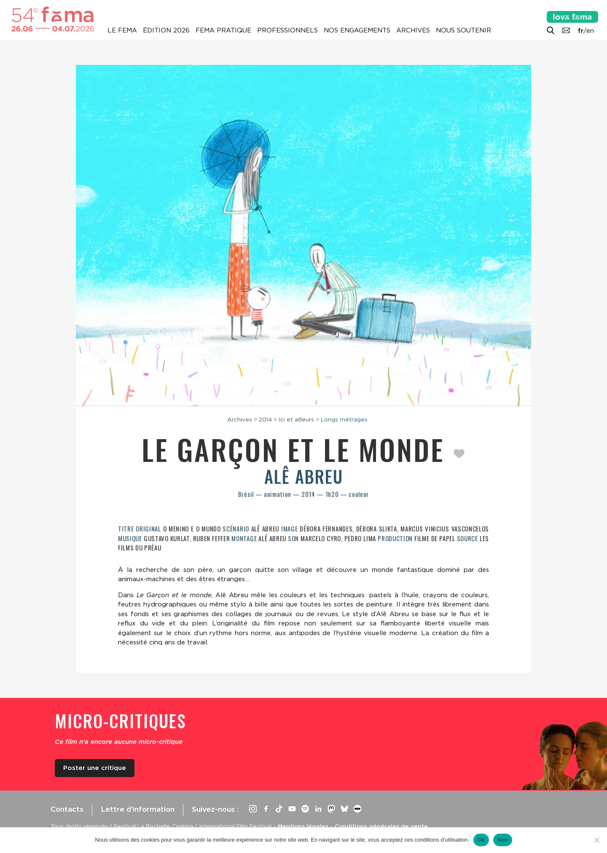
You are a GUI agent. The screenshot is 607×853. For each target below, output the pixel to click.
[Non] (596, 840)
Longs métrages (344, 419)
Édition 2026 (166, 30)
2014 (265, 419)
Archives (413, 30)
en (590, 31)
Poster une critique (94, 768)
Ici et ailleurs (296, 419)
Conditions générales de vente (381, 826)
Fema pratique (223, 30)
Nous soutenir (463, 30)
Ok (481, 840)
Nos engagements (357, 30)
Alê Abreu (303, 476)
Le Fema (122, 30)
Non (502, 840)
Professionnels (287, 30)
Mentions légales (303, 826)
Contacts (67, 809)
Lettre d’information (138, 809)
